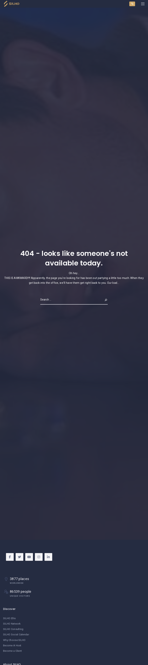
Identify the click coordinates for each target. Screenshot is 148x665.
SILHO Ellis (9, 618)
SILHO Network (12, 623)
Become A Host (12, 645)
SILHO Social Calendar (16, 634)
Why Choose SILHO (14, 640)
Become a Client (12, 650)
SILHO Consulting (13, 629)
